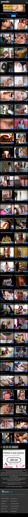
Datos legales (4, 494)
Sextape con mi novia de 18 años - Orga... (21, 175)
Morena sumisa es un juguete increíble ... (20, 361)
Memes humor (14, 498)
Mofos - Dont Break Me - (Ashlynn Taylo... (5, 375)
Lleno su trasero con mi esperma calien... (7, 118)
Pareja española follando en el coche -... (6, 19)
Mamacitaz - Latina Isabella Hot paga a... (6, 33)
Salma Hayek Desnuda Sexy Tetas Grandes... (20, 47)
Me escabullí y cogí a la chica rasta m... (6, 346)
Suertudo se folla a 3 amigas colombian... (20, 133)
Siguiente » (14, 447)
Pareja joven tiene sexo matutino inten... (21, 432)
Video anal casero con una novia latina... (21, 147)
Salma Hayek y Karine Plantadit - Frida (7, 147)
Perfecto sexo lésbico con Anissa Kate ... (21, 304)
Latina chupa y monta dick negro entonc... (7, 432)
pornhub (11, 58)
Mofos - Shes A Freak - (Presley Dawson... (7, 418)
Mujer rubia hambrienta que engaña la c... (6, 275)
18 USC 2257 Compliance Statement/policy (14, 486)
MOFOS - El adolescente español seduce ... (21, 76)
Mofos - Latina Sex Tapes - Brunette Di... (6, 389)
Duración (25, 15)
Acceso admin (14, 513)
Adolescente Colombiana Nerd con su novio (21, 403)
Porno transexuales (15, 503)
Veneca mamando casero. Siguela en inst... (19, 318)
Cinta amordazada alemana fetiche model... (6, 318)
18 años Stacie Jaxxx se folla (6, 203)
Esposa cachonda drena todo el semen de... (21, 218)
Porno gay (3, 503)
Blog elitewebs (14, 511)
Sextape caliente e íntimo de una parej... (7, 403)
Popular (13, 15)
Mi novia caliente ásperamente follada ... (7, 218)
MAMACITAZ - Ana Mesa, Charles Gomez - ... (19, 346)
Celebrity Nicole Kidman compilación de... (19, 275)
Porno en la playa (14, 508)
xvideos (11, 30)
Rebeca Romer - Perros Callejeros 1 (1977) (19, 418)
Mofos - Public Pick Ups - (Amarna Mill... (21, 118)
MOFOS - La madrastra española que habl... (7, 90)
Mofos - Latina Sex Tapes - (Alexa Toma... (21, 190)
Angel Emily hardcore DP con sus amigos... (21, 389)
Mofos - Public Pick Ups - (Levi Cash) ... (20, 232)
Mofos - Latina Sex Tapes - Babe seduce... (21, 247)
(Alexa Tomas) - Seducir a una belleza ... (20, 261)
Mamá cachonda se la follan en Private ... (20, 204)
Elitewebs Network (5, 498)
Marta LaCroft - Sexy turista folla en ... (21, 289)
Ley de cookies (11, 494)
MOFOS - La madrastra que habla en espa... (21, 33)
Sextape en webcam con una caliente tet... (20, 375)
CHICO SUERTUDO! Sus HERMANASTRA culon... (5, 361)
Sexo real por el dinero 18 (5, 104)
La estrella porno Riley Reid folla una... (7, 247)
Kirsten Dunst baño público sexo (7, 161)
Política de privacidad (20, 494)
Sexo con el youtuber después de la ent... (6, 232)
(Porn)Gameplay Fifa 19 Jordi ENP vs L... (7, 47)
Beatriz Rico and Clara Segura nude (6, 304)
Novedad (19, 15)
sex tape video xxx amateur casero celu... (20, 61)
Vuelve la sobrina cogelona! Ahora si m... (20, 161)
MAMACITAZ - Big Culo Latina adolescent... (20, 332)
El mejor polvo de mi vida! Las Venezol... (6, 289)
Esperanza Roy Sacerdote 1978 (6, 61)
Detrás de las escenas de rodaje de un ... (7, 133)
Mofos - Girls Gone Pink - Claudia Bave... (7, 261)
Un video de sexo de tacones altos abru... (6, 190)
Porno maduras (14, 501)
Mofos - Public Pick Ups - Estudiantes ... (5, 175)
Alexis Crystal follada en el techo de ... (7, 332)
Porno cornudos (4, 511)
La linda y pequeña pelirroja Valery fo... (20, 19)
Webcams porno (4, 506)
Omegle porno (4, 501)
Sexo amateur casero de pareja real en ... (21, 104)
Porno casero (4, 508)
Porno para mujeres (15, 506)
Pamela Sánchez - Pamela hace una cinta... (6, 76)
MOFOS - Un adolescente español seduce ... (19, 90)
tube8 (26, 44)
